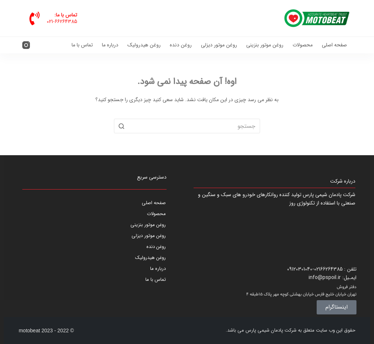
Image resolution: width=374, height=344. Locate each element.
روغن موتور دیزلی (148, 236)
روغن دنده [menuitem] (181, 45)
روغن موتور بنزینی (148, 225)
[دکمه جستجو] (121, 126)
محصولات (156, 214)
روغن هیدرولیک (150, 257)
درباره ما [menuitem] (110, 45)
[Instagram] (26, 45)
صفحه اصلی (154, 203)
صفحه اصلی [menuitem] (334, 45)
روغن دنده (156, 247)
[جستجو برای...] (187, 126)
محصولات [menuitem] (303, 45)
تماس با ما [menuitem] (82, 45)
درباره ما (158, 268)
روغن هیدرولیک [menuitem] (144, 45)
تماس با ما (155, 279)
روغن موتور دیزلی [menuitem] (219, 45)
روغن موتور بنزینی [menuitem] (264, 45)
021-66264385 (62, 22)
